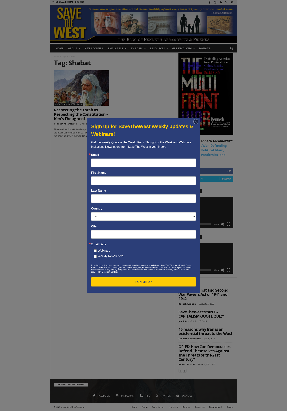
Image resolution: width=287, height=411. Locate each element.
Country (96, 208)
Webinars (104, 250)
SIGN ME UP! (144, 281)
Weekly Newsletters (110, 256)
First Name (98, 172)
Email (95, 154)
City (94, 226)
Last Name (98, 190)
